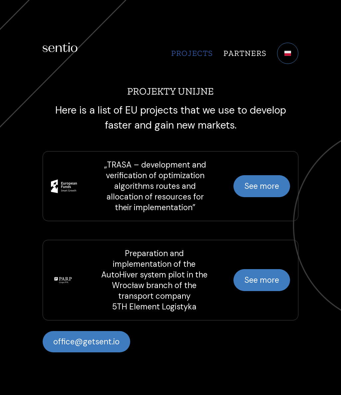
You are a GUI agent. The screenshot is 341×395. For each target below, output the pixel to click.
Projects (192, 53)
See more (261, 186)
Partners (244, 53)
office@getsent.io (86, 341)
